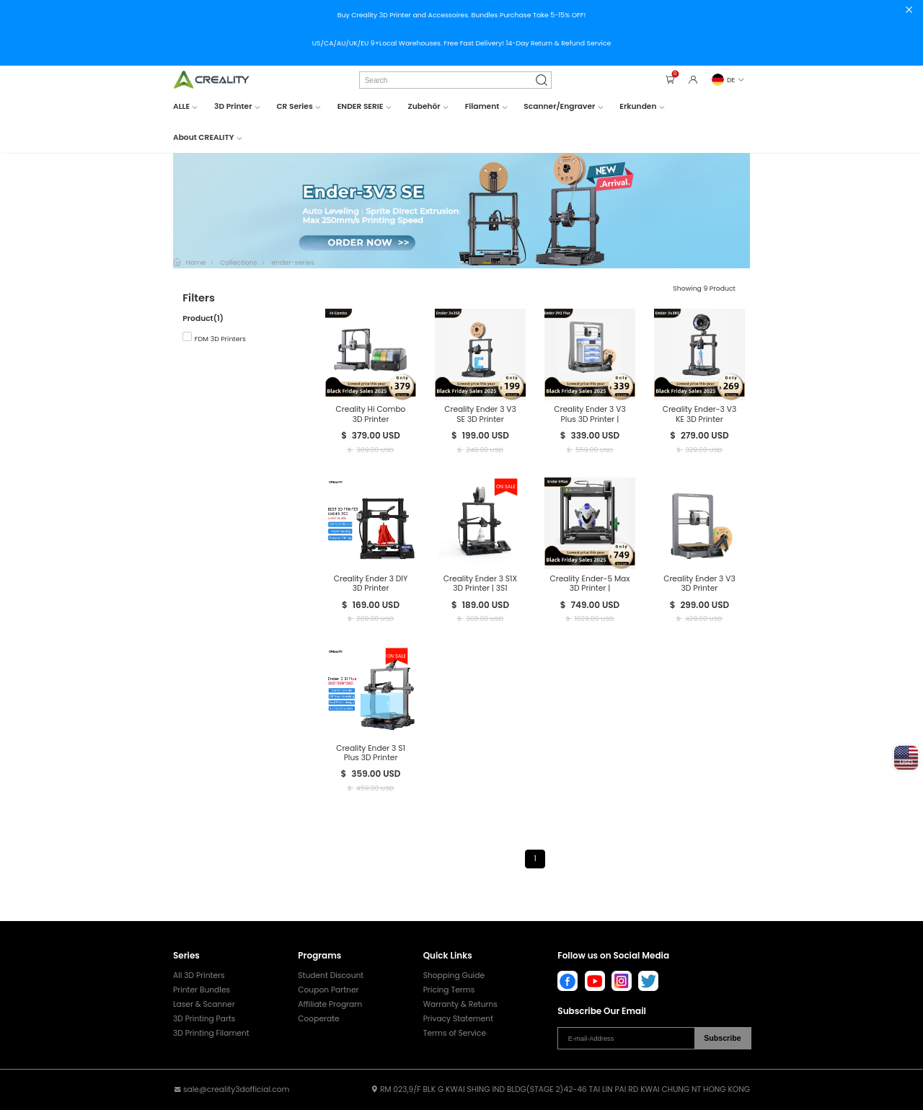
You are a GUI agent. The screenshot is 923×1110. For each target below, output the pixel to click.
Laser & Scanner (204, 1004)
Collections (238, 262)
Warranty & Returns (460, 1004)
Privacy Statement (458, 1018)
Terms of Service (454, 1033)
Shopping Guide (454, 975)
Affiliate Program (330, 1004)
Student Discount (330, 975)
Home (195, 262)
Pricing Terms (449, 990)
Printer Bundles (201, 990)
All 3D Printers (199, 975)
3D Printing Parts (204, 1018)
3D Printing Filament (211, 1033)
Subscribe (722, 1038)
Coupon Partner (328, 990)
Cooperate (318, 1018)
